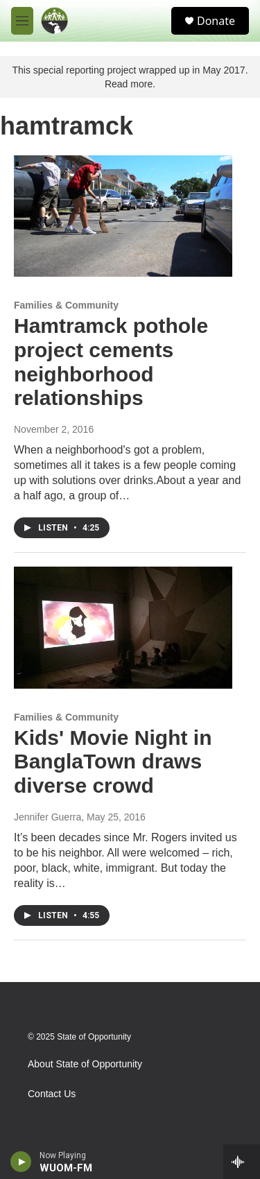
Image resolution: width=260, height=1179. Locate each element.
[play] (21, 1162)
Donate (216, 21)
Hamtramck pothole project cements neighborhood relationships (111, 361)
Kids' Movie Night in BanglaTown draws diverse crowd (112, 762)
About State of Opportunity (85, 1064)
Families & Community (66, 305)
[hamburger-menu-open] (22, 21)
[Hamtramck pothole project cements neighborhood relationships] (123, 216)
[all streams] (241, 1161)
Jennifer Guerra (47, 817)
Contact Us (52, 1094)
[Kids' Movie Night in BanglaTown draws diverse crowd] (123, 628)
